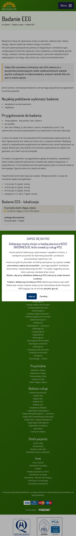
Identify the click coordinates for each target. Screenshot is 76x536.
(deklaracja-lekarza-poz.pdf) (38, 282)
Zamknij (43, 296)
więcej (32, 296)
